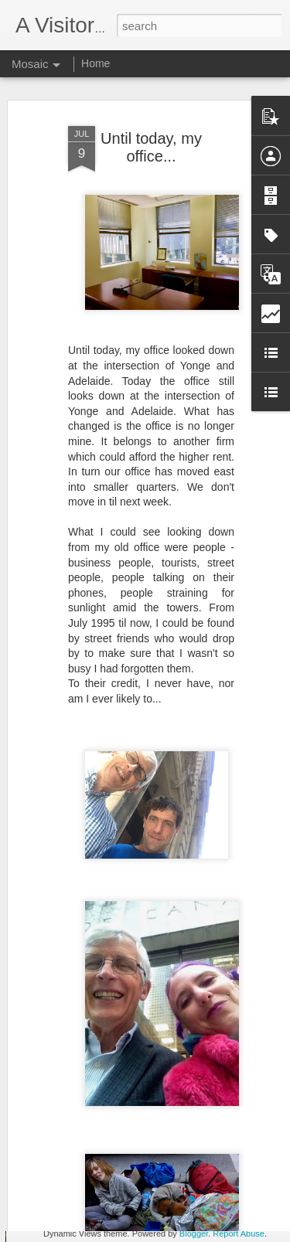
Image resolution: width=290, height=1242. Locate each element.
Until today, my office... (151, 129)
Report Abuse (238, 1233)
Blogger (193, 1233)
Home (95, 63)
